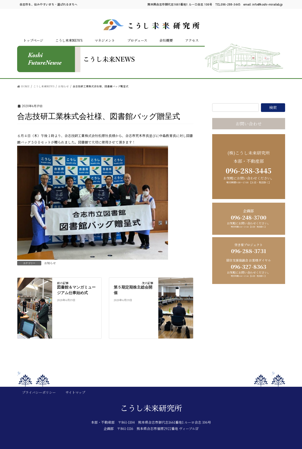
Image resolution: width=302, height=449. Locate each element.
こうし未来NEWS (69, 40)
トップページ (33, 40)
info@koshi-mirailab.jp (267, 4)
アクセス (192, 40)
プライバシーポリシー (39, 392)
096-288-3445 (230, 4)
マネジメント (105, 40)
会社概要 (166, 40)
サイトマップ (75, 392)
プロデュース (137, 40)
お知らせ (50, 263)
